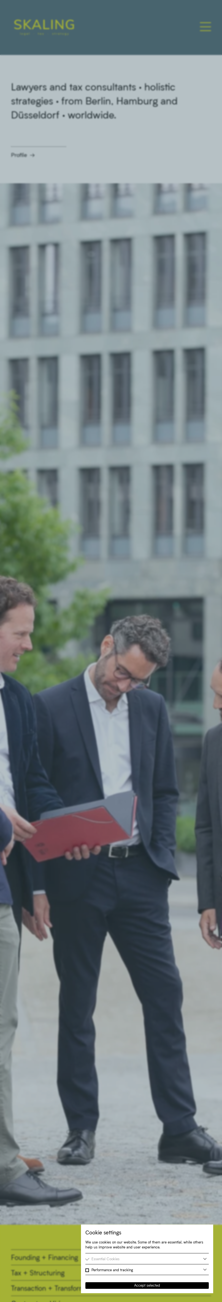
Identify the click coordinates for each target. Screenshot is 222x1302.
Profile (19, 154)
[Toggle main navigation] (205, 26)
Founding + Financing (44, 1257)
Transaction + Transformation (55, 1288)
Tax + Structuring (37, 1272)
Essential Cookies (105, 1259)
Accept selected (147, 1285)
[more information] (205, 1259)
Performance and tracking (112, 1270)
